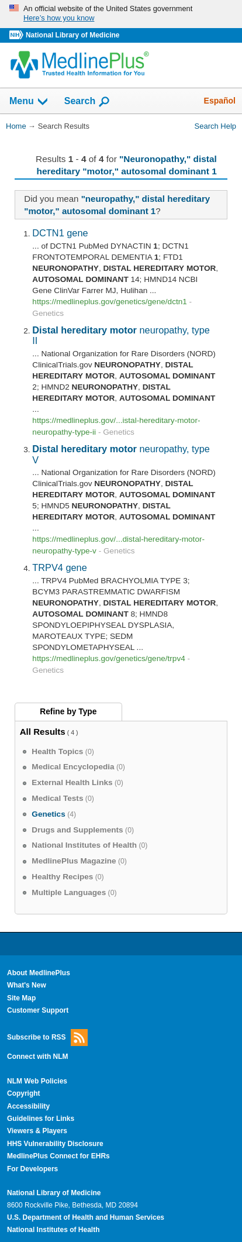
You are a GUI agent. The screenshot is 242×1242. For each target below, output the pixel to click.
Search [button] (87, 101)
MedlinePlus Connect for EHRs (58, 1156)
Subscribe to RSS (47, 1037)
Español (220, 100)
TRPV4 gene (59, 567)
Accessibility (28, 1106)
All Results (42, 732)
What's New (26, 985)
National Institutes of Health (53, 1230)
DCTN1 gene (60, 233)
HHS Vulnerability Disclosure (55, 1144)
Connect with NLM (37, 1056)
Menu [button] (29, 101)
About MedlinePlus (38, 973)
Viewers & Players (37, 1131)
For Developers (32, 1169)
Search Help (215, 126)
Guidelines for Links (40, 1118)
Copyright (23, 1093)
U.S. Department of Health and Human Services (85, 1217)
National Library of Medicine (72, 35)
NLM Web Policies (37, 1081)
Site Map (21, 998)
